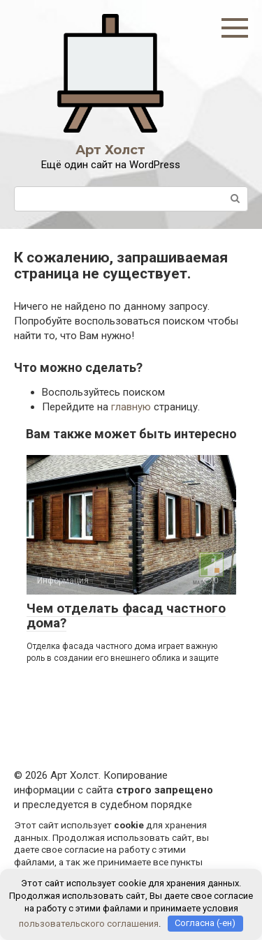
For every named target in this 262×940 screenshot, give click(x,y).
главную (131, 407)
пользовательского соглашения (89, 923)
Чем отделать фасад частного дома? (126, 615)
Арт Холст (110, 150)
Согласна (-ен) (205, 923)
